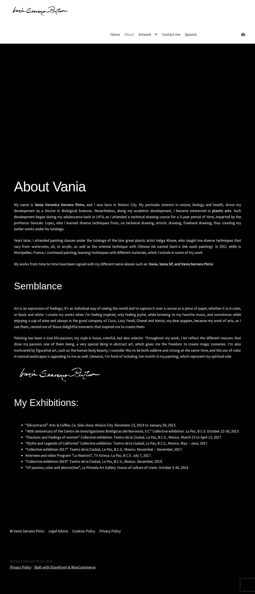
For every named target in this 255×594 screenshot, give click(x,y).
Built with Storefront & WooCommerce (64, 567)
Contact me (171, 34)
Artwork (144, 34)
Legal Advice (58, 531)
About (129, 34)
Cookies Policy (83, 531)
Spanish (191, 34)
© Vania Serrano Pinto (27, 531)
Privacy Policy (110, 531)
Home (115, 34)
